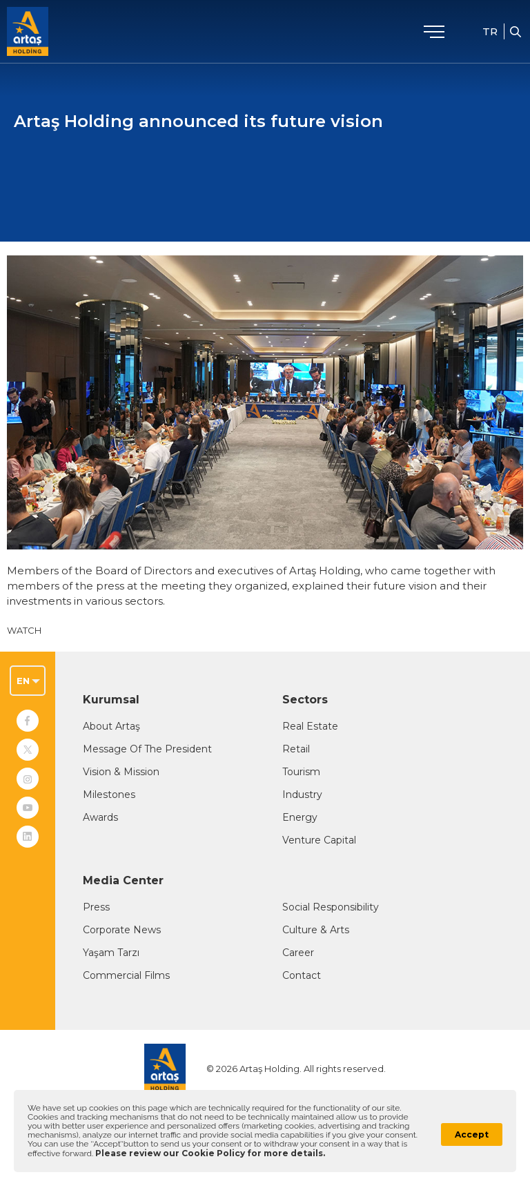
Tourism (301, 772)
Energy (299, 817)
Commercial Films (126, 975)
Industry (302, 794)
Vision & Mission (121, 772)
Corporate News (122, 930)
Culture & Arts (315, 930)
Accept (472, 1134)
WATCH (24, 630)
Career (298, 952)
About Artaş (111, 726)
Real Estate (310, 726)
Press (96, 907)
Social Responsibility (330, 907)
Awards (100, 817)
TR (490, 31)
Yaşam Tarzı (111, 952)
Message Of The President (147, 749)
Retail (296, 749)
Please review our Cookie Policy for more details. (210, 1153)
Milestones (109, 794)
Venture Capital (319, 840)
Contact (301, 975)
